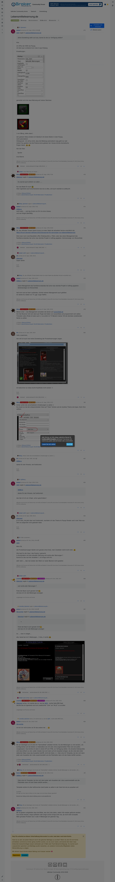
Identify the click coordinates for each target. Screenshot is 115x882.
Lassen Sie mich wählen (48, 444)
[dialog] (57, 441)
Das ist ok (69, 444)
